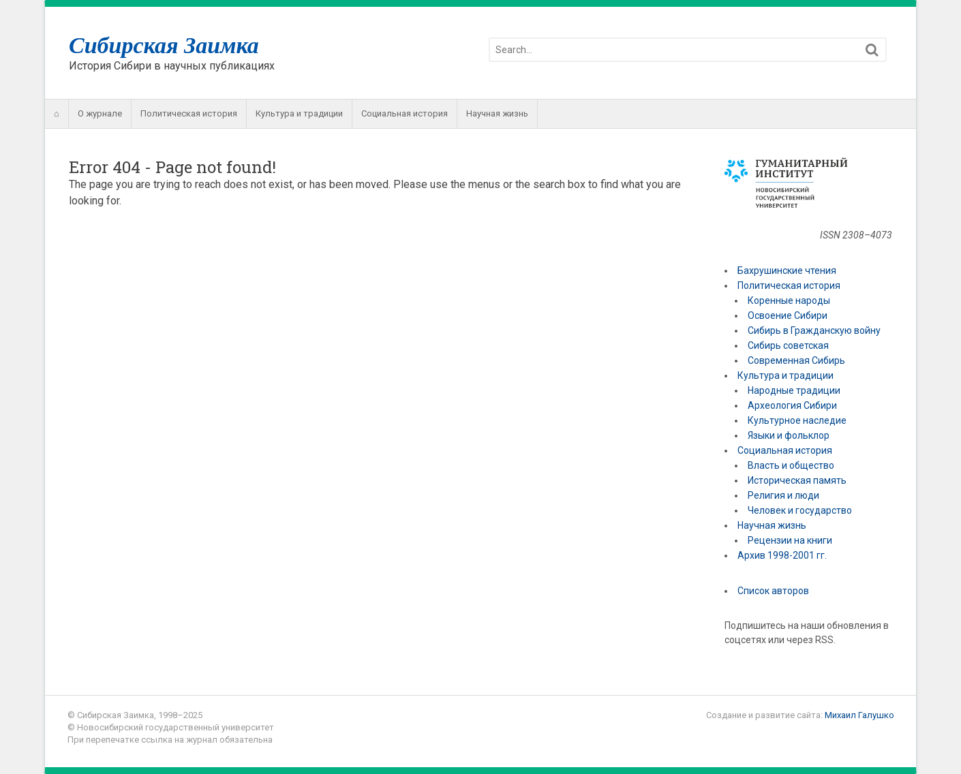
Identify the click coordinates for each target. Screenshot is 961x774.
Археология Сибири (792, 405)
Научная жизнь (497, 113)
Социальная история (404, 113)
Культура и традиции (299, 113)
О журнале (100, 113)
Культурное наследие (797, 420)
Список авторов (773, 590)
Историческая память (797, 480)
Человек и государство (800, 510)
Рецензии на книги (790, 540)
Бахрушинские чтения (786, 270)
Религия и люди (783, 495)
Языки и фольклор (788, 435)
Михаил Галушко (859, 715)
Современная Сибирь (796, 360)
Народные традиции (794, 390)
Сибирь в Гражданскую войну (814, 330)
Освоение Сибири (787, 315)
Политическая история (188, 113)
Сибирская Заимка (164, 45)
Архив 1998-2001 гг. (783, 555)
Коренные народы (789, 300)
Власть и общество (791, 465)
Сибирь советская (788, 345)
